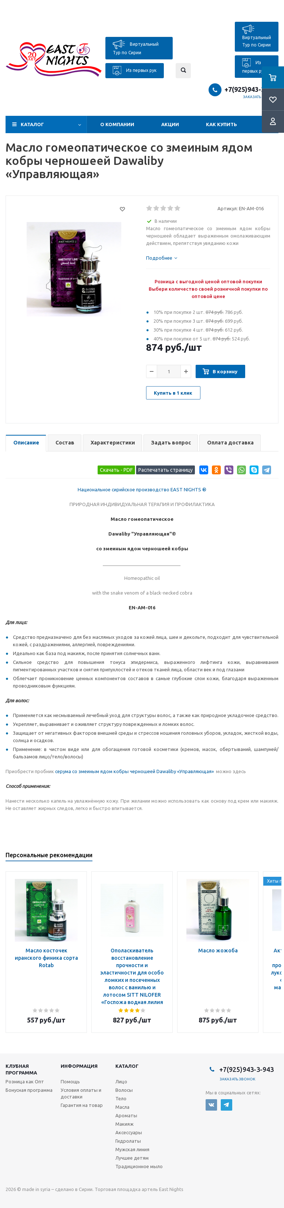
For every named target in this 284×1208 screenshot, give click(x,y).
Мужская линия (132, 1149)
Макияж (124, 1123)
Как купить (221, 124)
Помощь (70, 1081)
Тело (120, 1098)
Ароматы (126, 1115)
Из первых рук (134, 70)
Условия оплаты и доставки (81, 1093)
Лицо (121, 1081)
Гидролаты (128, 1140)
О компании (117, 124)
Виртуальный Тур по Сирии (136, 47)
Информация (79, 1066)
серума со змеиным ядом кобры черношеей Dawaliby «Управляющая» (135, 771)
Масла (122, 1107)
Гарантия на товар (82, 1105)
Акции (170, 124)
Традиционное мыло (139, 1166)
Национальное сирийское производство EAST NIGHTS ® (142, 489)
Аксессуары (128, 1132)
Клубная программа (21, 1069)
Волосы (124, 1090)
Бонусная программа (29, 1090)
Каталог (32, 124)
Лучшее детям (132, 1157)
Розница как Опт (25, 1081)
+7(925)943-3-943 (251, 89)
